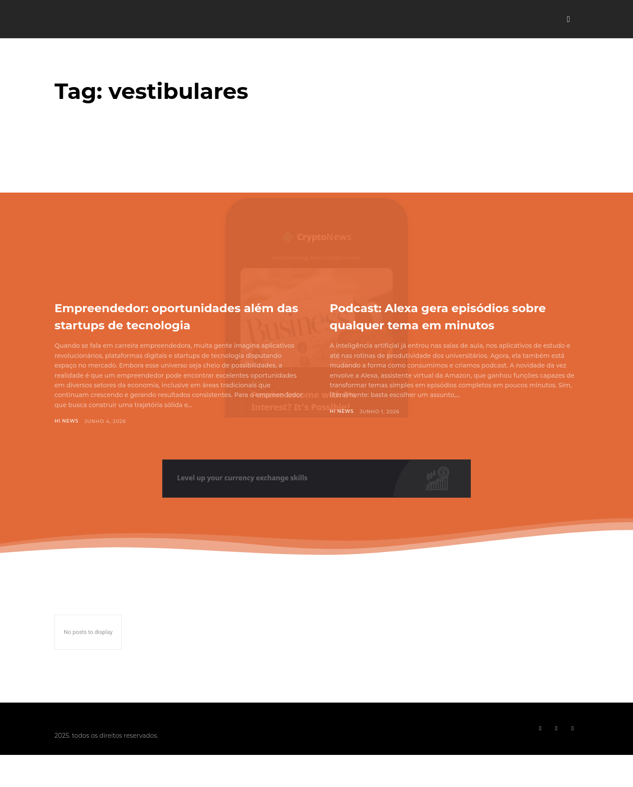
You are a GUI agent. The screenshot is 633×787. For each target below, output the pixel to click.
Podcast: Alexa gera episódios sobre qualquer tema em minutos (446, 324)
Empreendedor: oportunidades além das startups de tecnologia (175, 324)
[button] (568, 19)
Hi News (67, 438)
